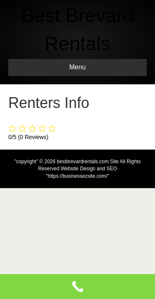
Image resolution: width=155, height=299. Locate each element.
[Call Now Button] (77, 286)
